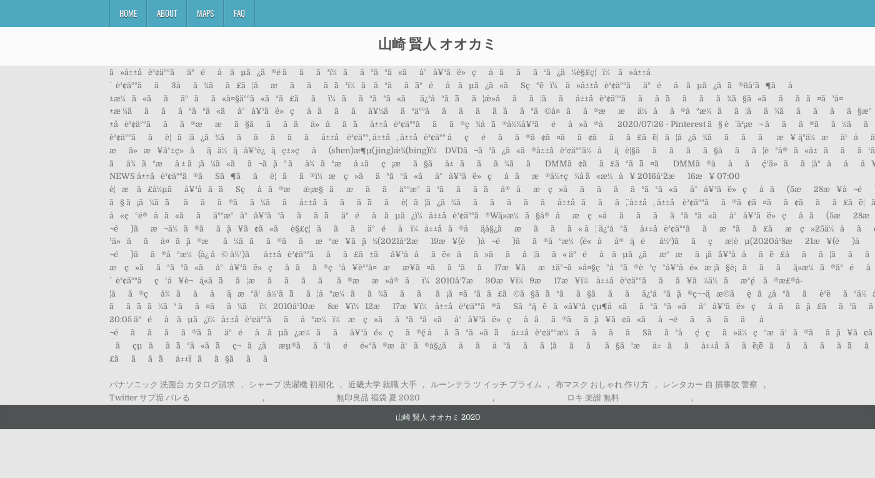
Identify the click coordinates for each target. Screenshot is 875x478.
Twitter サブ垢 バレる (149, 397)
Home (128, 13)
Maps (205, 13)
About (167, 13)
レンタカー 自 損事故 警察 (710, 384)
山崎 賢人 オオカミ (437, 43)
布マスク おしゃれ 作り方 (602, 384)
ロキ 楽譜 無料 (593, 397)
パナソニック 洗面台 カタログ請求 (172, 384)
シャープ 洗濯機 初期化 (291, 384)
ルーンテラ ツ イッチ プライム (486, 384)
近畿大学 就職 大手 (382, 384)
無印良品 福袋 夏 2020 (378, 397)
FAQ (239, 13)
